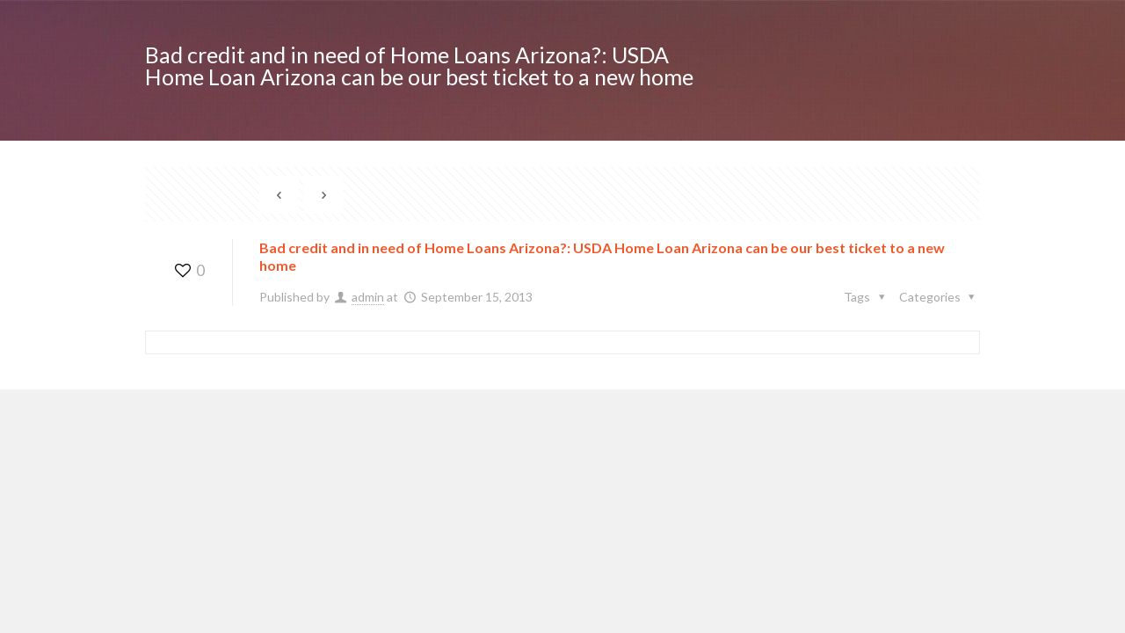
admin (368, 296)
